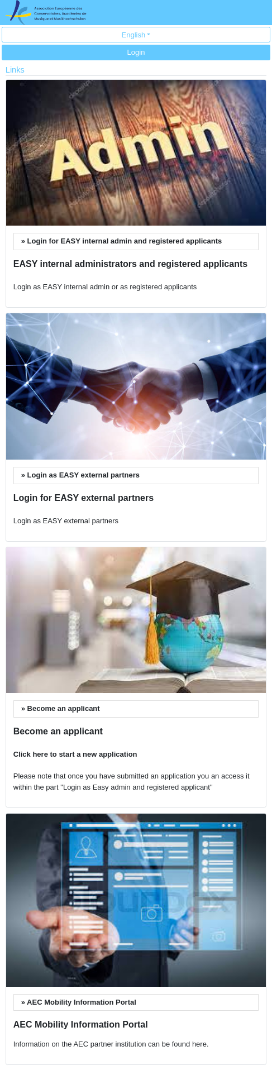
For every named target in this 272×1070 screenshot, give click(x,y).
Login (136, 52)
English (134, 35)
